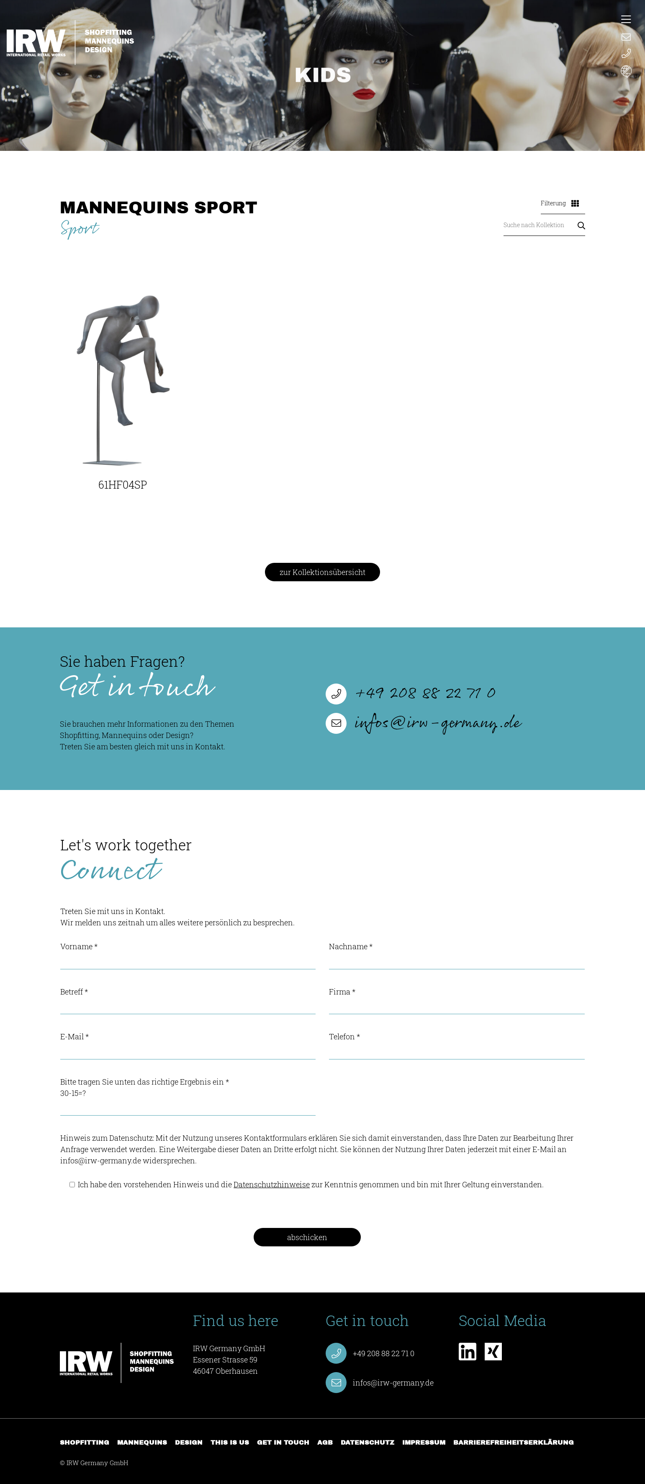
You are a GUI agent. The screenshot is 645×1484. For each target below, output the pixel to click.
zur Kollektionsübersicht (322, 572)
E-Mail (188, 1045)
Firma (456, 1001)
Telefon (456, 1045)
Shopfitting (84, 1442)
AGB (325, 1442)
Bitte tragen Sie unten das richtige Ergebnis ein (188, 1096)
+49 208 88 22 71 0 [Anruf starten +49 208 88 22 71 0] (411, 694)
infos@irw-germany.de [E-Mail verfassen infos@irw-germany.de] (423, 723)
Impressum (423, 1442)
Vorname (188, 955)
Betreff (188, 1001)
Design (189, 1442)
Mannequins (142, 1442)
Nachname (456, 955)
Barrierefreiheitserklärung (513, 1442)
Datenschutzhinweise (272, 1184)
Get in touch (283, 1442)
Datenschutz (367, 1442)
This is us (230, 1442)
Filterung (560, 203)
